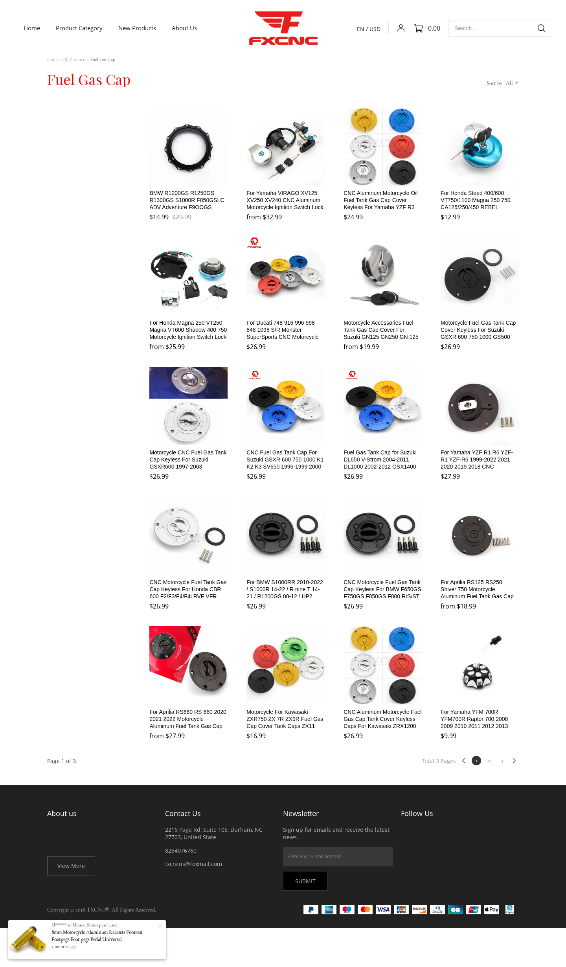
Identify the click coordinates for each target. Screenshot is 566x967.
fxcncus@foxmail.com (193, 864)
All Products (74, 59)
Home (53, 59)
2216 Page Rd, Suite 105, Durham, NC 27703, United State (214, 833)
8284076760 (181, 850)
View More (71, 866)
